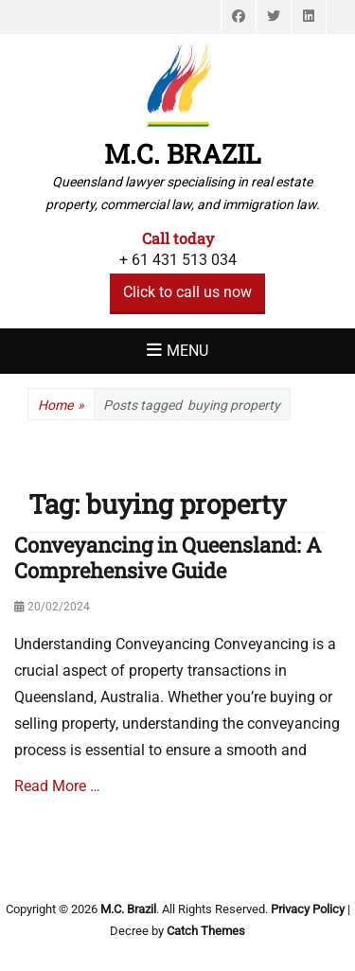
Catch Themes (206, 931)
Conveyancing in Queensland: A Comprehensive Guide (167, 557)
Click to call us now (187, 292)
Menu (187, 351)
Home (61, 405)
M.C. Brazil (182, 153)
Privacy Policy (308, 909)
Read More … (57, 786)
